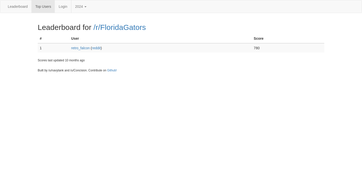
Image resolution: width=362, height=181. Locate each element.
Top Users (43, 7)
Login (63, 7)
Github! (112, 70)
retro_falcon (80, 48)
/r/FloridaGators (120, 27)
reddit (96, 48)
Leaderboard (18, 7)
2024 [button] (80, 7)
